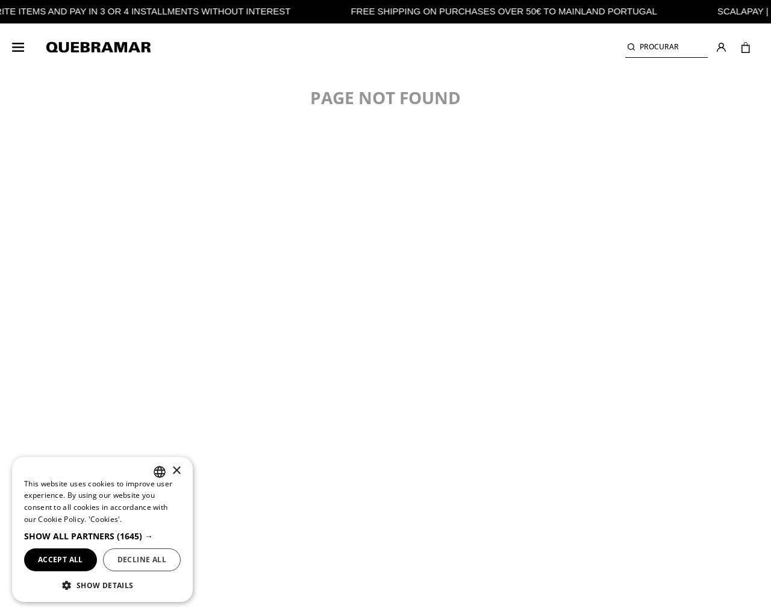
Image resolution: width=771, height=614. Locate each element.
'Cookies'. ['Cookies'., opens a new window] (105, 519)
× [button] (176, 471)
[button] (666, 47)
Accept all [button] (60, 559)
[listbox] (160, 472)
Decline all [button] (141, 559)
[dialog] (102, 529)
